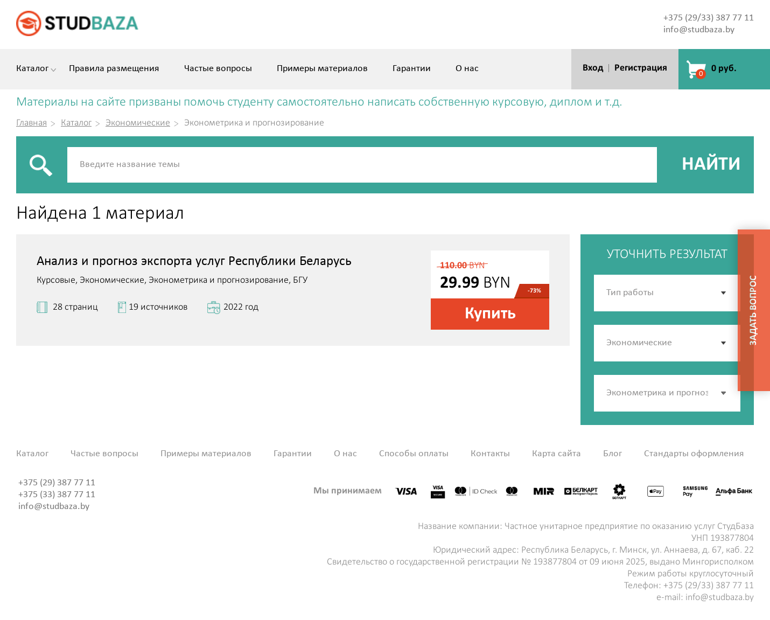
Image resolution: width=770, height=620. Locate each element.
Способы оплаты (414, 454)
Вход (593, 68)
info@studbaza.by (698, 30)
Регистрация (640, 68)
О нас (467, 69)
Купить (490, 314)
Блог (612, 454)
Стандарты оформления (694, 454)
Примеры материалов (322, 69)
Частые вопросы (218, 69)
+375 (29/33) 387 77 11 (708, 18)
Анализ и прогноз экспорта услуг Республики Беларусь (194, 261)
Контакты (490, 454)
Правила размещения (114, 69)
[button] (724, 393)
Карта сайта (556, 454)
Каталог (32, 69)
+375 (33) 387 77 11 (56, 495)
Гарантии (412, 69)
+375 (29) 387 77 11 (56, 483)
